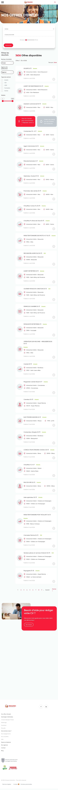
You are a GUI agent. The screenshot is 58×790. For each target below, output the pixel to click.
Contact (3, 747)
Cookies (15, 784)
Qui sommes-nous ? (6, 730)
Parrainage (4, 722)
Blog (2, 750)
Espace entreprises (6, 742)
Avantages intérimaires (7, 716)
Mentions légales (6, 784)
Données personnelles (26, 784)
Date (55, 62)
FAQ (2, 739)
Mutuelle (3, 728)
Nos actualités (5, 736)
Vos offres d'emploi (6, 713)
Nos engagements (6, 733)
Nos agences (4, 744)
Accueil (3, 7)
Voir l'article (29, 624)
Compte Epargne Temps (7, 719)
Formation (3, 725)
